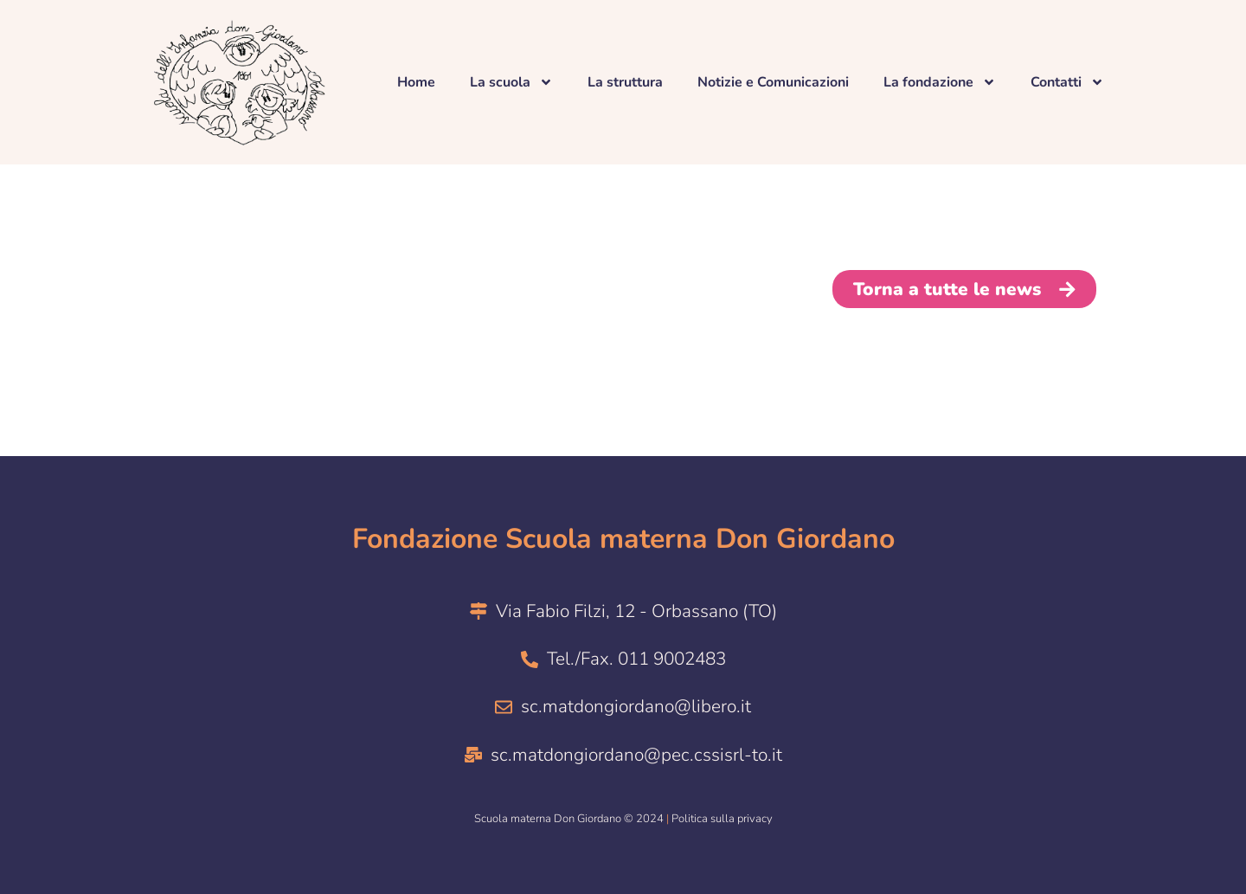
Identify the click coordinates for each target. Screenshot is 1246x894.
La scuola (511, 82)
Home (416, 82)
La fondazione (939, 82)
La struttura (625, 82)
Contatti (1067, 82)
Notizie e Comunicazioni (773, 82)
